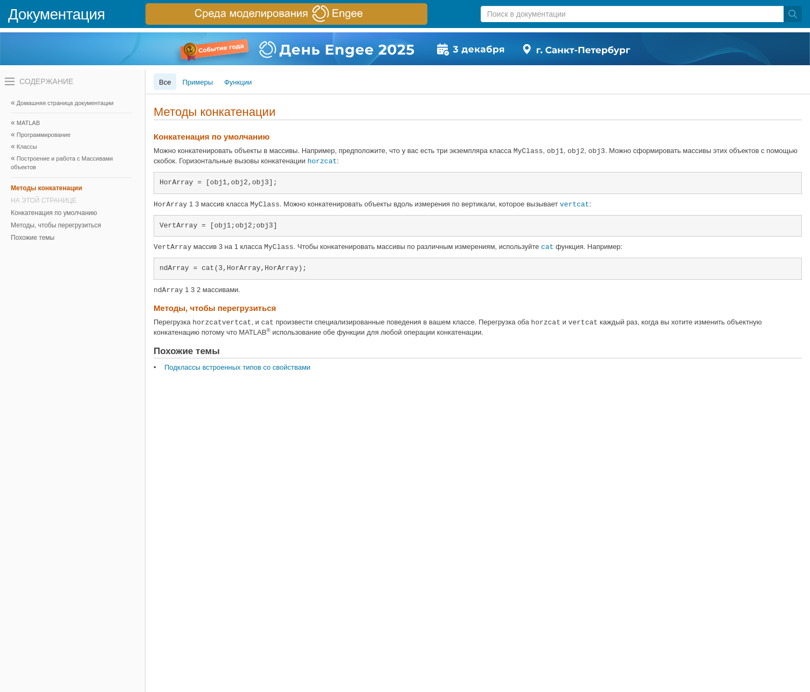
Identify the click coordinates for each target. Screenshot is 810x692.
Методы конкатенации (46, 188)
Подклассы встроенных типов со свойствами (237, 367)
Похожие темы (32, 237)
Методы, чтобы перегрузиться (56, 225)
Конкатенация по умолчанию (54, 213)
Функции (238, 82)
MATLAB (28, 123)
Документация (56, 14)
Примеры (197, 82)
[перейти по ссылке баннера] (286, 14)
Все (165, 82)
